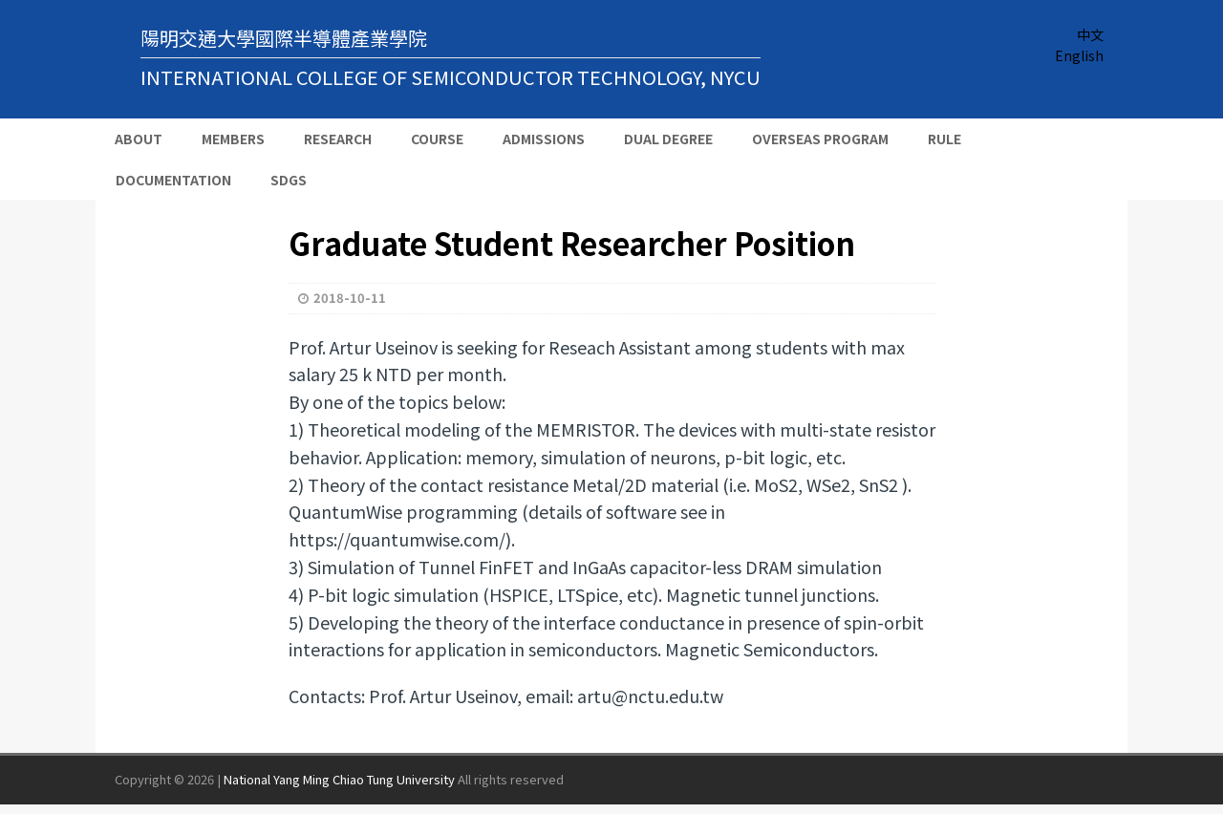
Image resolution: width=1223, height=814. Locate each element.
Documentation (173, 179)
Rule (944, 138)
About (138, 138)
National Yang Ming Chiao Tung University (339, 779)
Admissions (544, 138)
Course (437, 138)
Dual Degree (668, 138)
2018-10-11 (349, 298)
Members (233, 138)
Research (338, 138)
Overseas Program (820, 138)
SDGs (288, 179)
